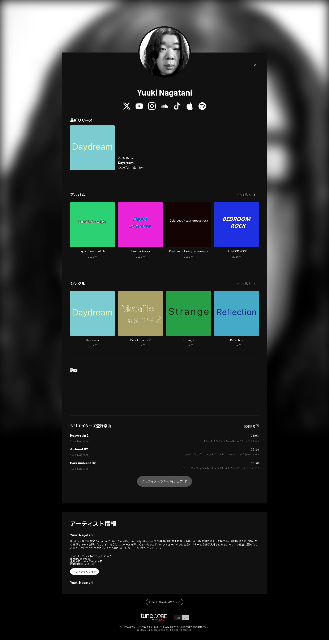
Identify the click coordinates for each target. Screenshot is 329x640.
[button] (255, 65)
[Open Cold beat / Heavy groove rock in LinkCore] (188, 230)
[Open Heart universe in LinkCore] (140, 230)
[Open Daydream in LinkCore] (92, 147)
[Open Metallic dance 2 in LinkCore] (140, 319)
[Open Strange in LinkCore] (188, 319)
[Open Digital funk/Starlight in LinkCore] (92, 230)
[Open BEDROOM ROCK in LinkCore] (236, 230)
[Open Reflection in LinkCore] (236, 319)
